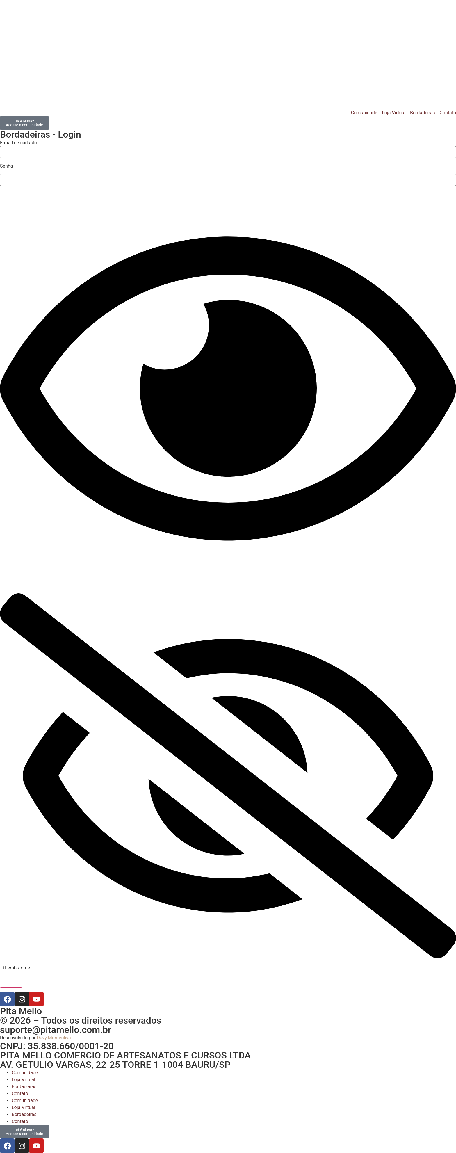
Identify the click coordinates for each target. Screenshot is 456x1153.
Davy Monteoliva (54, 1037)
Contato (20, 1093)
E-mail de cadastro (19, 142)
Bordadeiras (24, 1086)
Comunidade (25, 1072)
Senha (6, 166)
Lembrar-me (15, 968)
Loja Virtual (23, 1079)
